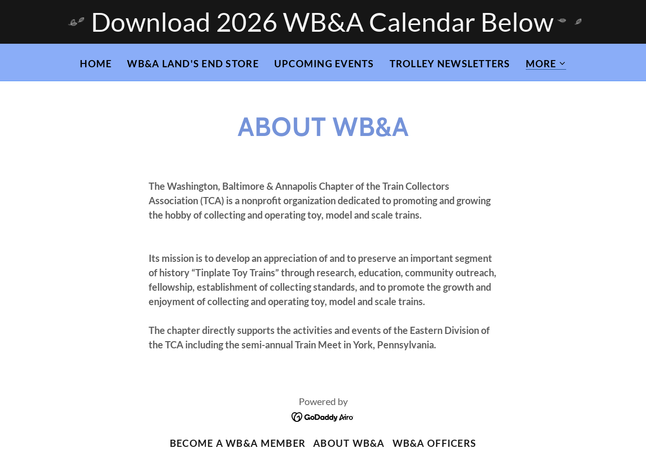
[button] (546, 64)
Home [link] (96, 63)
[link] (323, 416)
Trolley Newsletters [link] (450, 63)
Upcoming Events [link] (324, 63)
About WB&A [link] (349, 443)
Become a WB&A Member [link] (237, 443)
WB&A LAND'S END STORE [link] (192, 63)
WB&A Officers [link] (434, 443)
